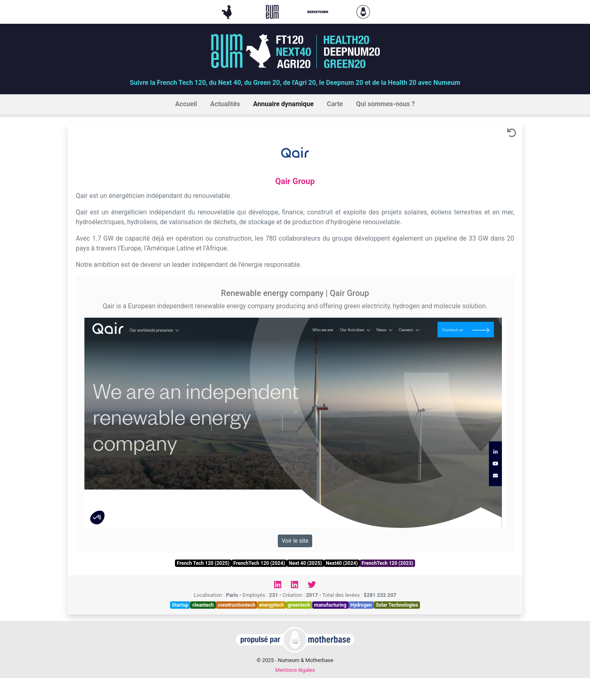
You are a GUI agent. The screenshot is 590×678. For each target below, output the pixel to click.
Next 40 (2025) (305, 563)
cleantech (203, 605)
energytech (271, 605)
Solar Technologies (397, 605)
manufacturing (330, 605)
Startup (180, 605)
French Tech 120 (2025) (203, 563)
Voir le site (294, 540)
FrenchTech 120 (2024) (259, 563)
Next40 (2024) (342, 563)
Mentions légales (295, 670)
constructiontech (236, 605)
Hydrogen (361, 605)
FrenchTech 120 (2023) (387, 563)
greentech (299, 605)
